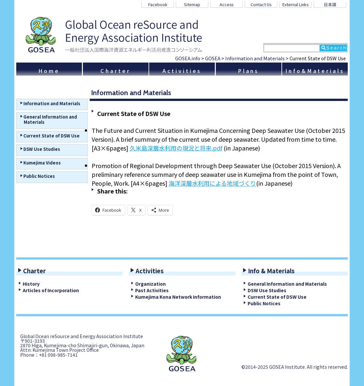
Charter (115, 71)
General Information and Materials (287, 283)
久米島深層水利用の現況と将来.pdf (176, 148)
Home (48, 71)
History (31, 283)
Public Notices (264, 303)
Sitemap (192, 4)
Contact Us (261, 4)
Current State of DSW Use (277, 296)
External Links (295, 4)
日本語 (330, 4)
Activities (182, 71)
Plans (248, 71)
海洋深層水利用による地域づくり (212, 183)
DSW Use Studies (267, 290)
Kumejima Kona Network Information (178, 296)
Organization (150, 283)
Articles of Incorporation (51, 290)
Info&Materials (314, 71)
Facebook (157, 4)
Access (226, 4)
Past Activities (152, 290)
